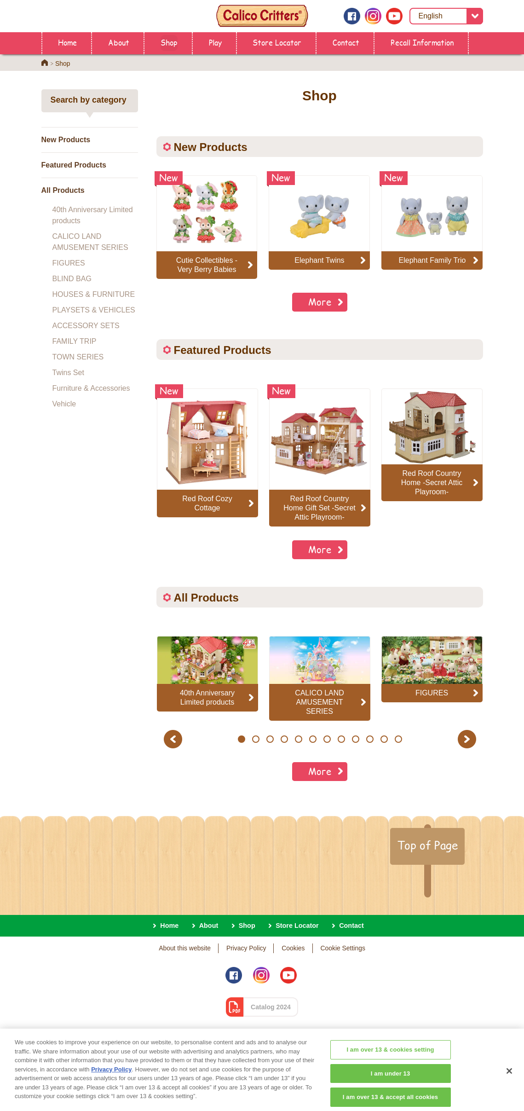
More (319, 301)
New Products (66, 140)
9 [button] (355, 739)
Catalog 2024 (271, 1007)
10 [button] (369, 739)
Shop (169, 42)
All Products (63, 190)
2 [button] (255, 739)
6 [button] (312, 739)
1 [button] (241, 739)
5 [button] (298, 739)
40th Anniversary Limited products (92, 215)
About (118, 42)
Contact (346, 42)
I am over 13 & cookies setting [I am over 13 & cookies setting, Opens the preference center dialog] (390, 1058)
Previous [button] (174, 739)
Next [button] (468, 739)
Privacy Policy (246, 948)
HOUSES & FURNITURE (93, 294)
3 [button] (270, 739)
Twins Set (68, 372)
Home (67, 42)
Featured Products (73, 165)
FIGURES (68, 263)
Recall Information (422, 42)
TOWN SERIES (78, 357)
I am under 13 (390, 1081)
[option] (207, 452)
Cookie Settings (342, 948)
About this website (185, 948)
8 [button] (341, 739)
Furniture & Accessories (91, 388)
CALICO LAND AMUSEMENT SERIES (90, 241)
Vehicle (64, 404)
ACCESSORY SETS (86, 326)
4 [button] (284, 739)
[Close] (509, 1080)
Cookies (293, 948)
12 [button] (398, 739)
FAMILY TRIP (74, 341)
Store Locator (277, 42)
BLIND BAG (72, 279)
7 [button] (327, 739)
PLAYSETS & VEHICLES (93, 310)
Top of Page (427, 845)
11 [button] (384, 739)
